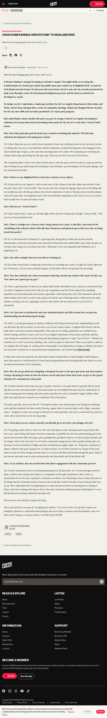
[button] (16, 10)
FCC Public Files (69, 703)
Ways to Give (60, 640)
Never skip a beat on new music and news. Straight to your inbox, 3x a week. (34, 574)
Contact (6, 648)
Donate (97, 4)
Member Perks (61, 648)
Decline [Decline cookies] (88, 712)
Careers (5, 636)
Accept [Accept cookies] (101, 712)
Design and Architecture (12, 31)
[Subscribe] (102, 582)
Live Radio (59, 599)
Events (5, 616)
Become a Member (63, 632)
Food (4, 608)
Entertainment (8, 603)
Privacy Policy (20, 703)
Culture (8, 534)
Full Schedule (60, 612)
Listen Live (13, 4)
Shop (57, 644)
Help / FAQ (7, 640)
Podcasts (59, 608)
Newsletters (7, 644)
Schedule (100, 10)
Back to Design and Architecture (16, 23)
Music (57, 603)
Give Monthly (26, 676)
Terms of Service (37, 703)
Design (18, 534)
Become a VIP (61, 636)
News (4, 599)
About (5, 632)
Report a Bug (7, 703)
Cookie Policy (53, 703)
